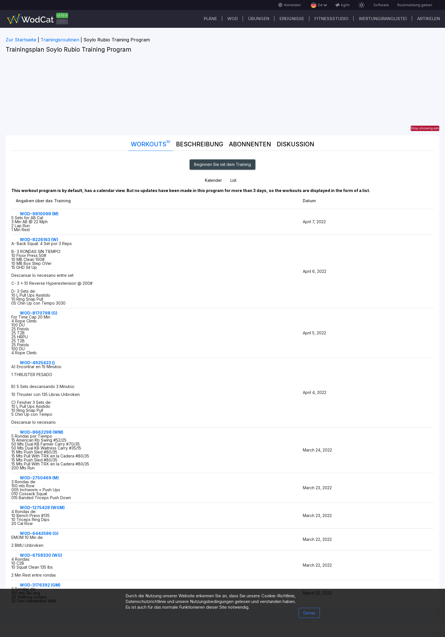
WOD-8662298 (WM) (41, 432)
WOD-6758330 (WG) (41, 555)
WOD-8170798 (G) (38, 313)
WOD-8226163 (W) (39, 239)
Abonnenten (250, 144)
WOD (232, 18)
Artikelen (428, 18)
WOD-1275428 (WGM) (42, 507)
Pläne (210, 18)
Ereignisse (292, 18)
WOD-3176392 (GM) (40, 585)
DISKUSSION (295, 144)
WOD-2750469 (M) (39, 477)
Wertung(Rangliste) (383, 18)
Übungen (258, 18)
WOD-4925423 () (37, 362)
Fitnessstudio (331, 18)
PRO (62, 22)
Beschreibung (199, 144)
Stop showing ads (425, 128)
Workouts (150, 143)
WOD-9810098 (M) (39, 213)
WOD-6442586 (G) (39, 533)
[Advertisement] (222, 95)
